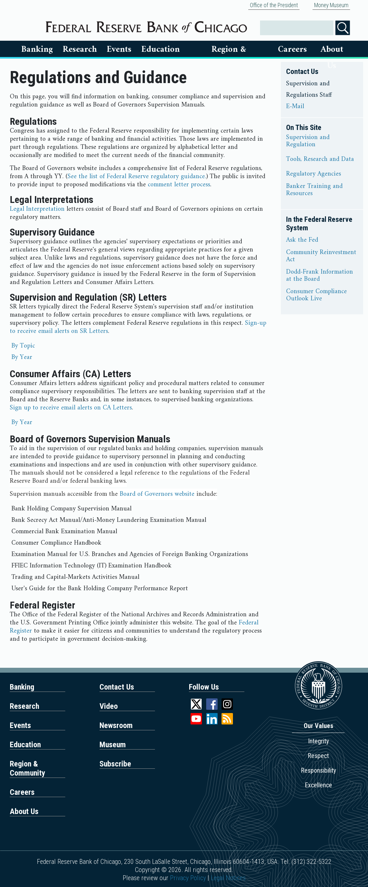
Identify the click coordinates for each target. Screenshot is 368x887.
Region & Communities (229, 49)
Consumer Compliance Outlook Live (316, 295)
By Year (21, 357)
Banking (37, 49)
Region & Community (27, 768)
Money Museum (331, 5)
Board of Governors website (157, 494)
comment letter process (179, 185)
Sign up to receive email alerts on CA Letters (71, 408)
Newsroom (116, 725)
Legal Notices (228, 878)
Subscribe (115, 763)
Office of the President (274, 5)
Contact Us (117, 687)
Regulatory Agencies (313, 174)
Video (109, 706)
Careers (292, 49)
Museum (113, 744)
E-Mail (295, 106)
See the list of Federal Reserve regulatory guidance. (137, 176)
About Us (332, 49)
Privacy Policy (188, 878)
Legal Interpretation (37, 209)
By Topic (23, 346)
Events (119, 49)
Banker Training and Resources (314, 190)
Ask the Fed (302, 240)
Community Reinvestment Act (321, 256)
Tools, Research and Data (320, 159)
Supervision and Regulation (308, 141)
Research (80, 49)
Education (160, 49)
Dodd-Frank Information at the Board (319, 276)
